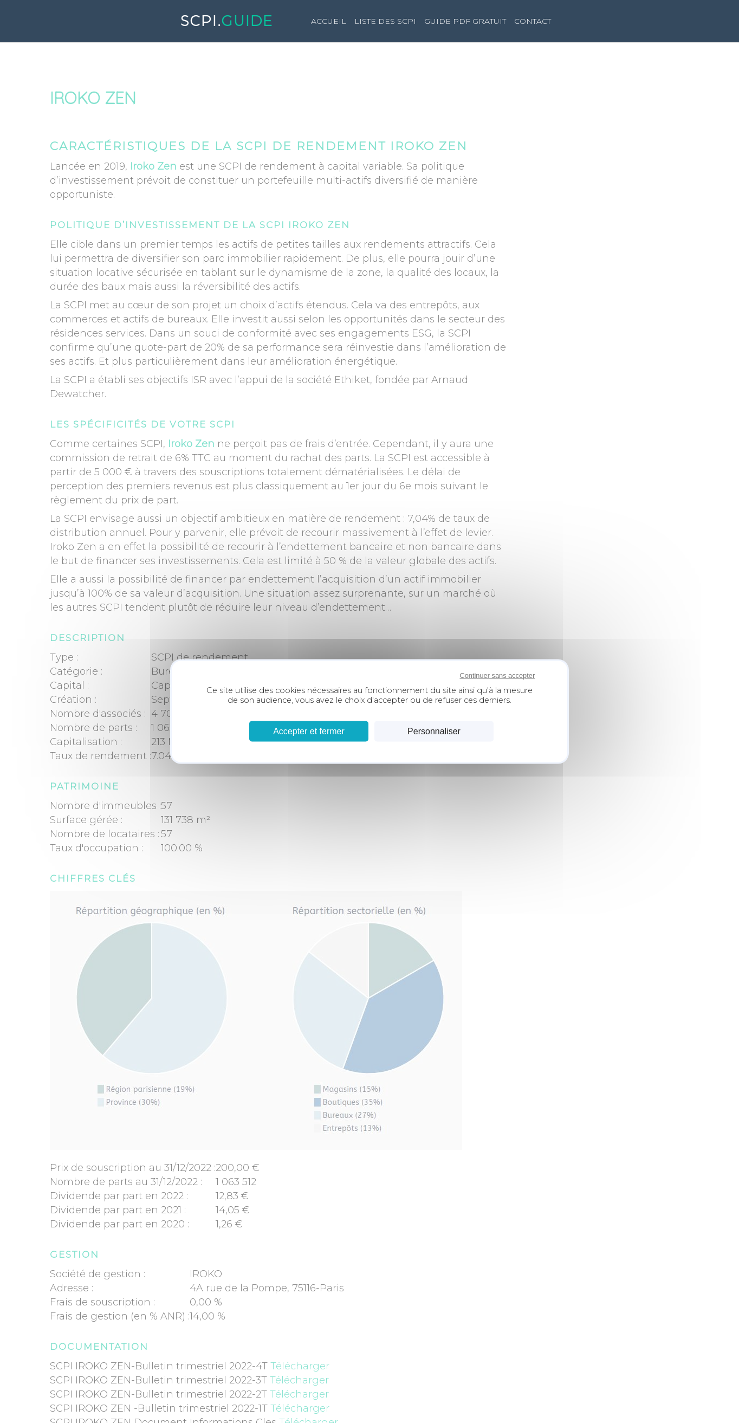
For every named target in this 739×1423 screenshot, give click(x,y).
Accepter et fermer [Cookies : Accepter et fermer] (309, 731)
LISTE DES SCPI (385, 21)
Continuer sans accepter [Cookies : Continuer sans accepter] (497, 675)
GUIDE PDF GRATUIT (465, 21)
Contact (532, 21)
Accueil (328, 21)
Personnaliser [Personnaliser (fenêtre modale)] (434, 731)
